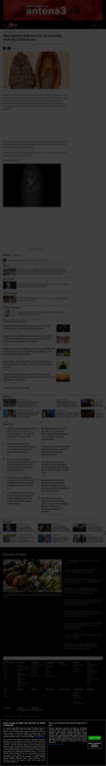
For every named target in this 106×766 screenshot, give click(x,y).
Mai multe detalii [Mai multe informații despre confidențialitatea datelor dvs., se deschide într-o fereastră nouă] (40, 736)
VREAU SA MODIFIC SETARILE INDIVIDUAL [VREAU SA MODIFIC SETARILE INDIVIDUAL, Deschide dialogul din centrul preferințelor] (94, 745)
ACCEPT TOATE (94, 738)
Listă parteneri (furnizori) (56, 744)
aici (37, 751)
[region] (53, 743)
